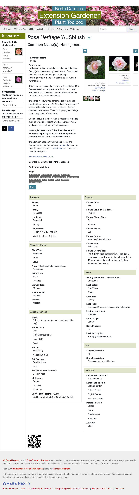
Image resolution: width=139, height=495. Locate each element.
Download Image (98, 91)
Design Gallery (37, 29)
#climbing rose (34, 177)
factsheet (63, 145)
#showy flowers (34, 174)
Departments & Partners (39, 488)
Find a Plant (20, 29)
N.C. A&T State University (36, 460)
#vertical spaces (45, 177)
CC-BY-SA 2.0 (100, 88)
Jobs (23, 488)
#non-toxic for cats (35, 179)
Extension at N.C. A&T (102, 488)
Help (51, 29)
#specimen (56, 174)
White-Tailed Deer (11, 121)
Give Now (62, 29)
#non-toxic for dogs (72, 177)
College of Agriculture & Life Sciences (71, 488)
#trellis (51, 179)
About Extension (10, 488)
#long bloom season (36, 182)
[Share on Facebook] (11, 128)
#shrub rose (65, 179)
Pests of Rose (9, 105)
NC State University (12, 460)
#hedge (57, 179)
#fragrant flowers (46, 174)
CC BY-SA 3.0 (124, 80)
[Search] (112, 29)
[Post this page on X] (4, 128)
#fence (45, 179)
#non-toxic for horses (58, 177)
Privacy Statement (61, 469)
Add (32, 187)
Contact (74, 29)
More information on (41, 156)
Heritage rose (70, 45)
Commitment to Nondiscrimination (27, 469)
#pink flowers (66, 174)
